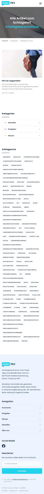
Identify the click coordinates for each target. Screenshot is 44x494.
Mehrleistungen (8, 257)
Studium (17, 307)
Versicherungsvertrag (32, 337)
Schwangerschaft (20, 291)
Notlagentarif (8, 266)
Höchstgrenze (30, 228)
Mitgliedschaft (8, 261)
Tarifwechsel (22, 312)
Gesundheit (30, 211)
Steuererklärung (30, 299)
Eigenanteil (26, 203)
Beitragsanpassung (19, 190)
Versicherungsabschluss (11, 316)
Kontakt (4, 490)
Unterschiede (34, 312)
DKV (18, 203)
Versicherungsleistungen (12, 320)
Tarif (24, 307)
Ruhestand (33, 286)
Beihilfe (29, 186)
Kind (4, 236)
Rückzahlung (21, 286)
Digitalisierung (8, 203)
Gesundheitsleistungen (11, 224)
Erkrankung (17, 207)
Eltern (35, 203)
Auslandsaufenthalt (28, 174)
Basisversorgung (33, 182)
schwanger (7, 291)
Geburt (26, 207)
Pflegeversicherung (10, 274)
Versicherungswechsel (11, 341)
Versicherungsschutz (10, 328)
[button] (40, 3)
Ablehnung (6, 157)
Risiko (26, 282)
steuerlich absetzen (10, 303)
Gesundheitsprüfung (29, 224)
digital (26, 199)
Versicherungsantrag (31, 316)
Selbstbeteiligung (9, 295)
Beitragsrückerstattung (12, 199)
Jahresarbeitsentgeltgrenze (13, 232)
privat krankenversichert (12, 282)
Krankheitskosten (32, 249)
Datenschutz (23, 490)
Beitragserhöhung (9, 194)
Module (19, 261)
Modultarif (29, 261)
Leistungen (32, 253)
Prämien (28, 274)
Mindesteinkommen (23, 257)
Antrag (5, 165)
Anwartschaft (16, 165)
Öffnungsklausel (9, 270)
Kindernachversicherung (17, 236)
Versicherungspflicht (31, 320)
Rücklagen (34, 282)
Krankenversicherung (18, 240)
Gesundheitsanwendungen (12, 220)
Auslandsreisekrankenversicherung (15, 178)
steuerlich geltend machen (29, 303)
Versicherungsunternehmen (12, 332)
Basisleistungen (8, 182)
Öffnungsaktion (22, 266)
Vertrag (24, 341)
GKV (20, 228)
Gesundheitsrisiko (9, 228)
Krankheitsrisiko (9, 253)
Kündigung (22, 253)
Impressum (13, 490)
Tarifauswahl (34, 307)
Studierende (7, 307)
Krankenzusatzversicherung (13, 249)
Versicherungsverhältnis (12, 337)
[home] (8, 3)
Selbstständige (23, 295)
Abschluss (17, 157)
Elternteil (6, 207)
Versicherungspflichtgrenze (13, 324)
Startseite (5, 41)
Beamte (5, 186)
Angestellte (28, 161)
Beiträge (6, 190)
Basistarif (20, 182)
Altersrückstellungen (31, 157)
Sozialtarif (36, 295)
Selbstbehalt (34, 291)
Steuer (18, 299)
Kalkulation (30, 232)
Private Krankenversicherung (13, 278)
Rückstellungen (8, 286)
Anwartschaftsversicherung (13, 169)
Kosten (5, 240)
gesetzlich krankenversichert (13, 211)
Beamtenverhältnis (17, 186)
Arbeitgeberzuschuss (10, 174)
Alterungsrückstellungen (12, 161)
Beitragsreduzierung (26, 194)
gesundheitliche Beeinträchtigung (15, 215)
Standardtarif (8, 299)
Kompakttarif (34, 236)
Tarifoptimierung (9, 312)
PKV (21, 274)
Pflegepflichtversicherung (27, 270)
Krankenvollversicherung (12, 245)
